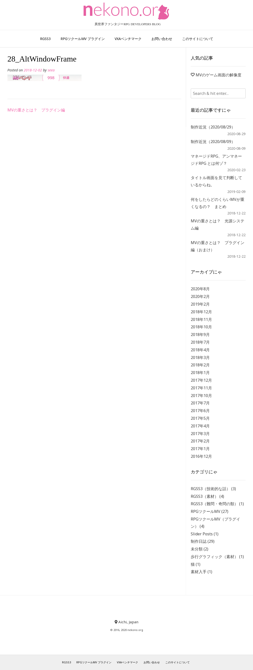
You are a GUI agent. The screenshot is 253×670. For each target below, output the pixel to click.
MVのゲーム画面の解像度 (218, 75)
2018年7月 (200, 342)
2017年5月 (200, 418)
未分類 (197, 549)
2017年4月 (200, 426)
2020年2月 (200, 296)
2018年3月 (200, 357)
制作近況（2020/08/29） (213, 127)
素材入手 (199, 571)
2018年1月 (200, 372)
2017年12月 (201, 380)
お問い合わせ (161, 38)
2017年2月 (200, 441)
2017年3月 (200, 433)
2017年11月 (201, 388)
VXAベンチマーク (128, 38)
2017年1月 (200, 448)
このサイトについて (197, 38)
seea (51, 70)
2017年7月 (200, 403)
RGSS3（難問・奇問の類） (214, 503)
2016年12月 (201, 456)
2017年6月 (200, 410)
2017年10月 (201, 395)
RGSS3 (45, 38)
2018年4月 (200, 350)
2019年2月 (200, 304)
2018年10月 (201, 327)
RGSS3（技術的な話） (210, 488)
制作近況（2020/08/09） (213, 141)
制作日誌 (199, 541)
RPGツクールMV (205, 511)
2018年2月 (200, 365)
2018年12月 (201, 311)
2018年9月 (200, 334)
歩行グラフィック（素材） (214, 556)
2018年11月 (201, 319)
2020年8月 (200, 289)
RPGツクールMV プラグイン (83, 38)
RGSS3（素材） (204, 496)
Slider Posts (202, 534)
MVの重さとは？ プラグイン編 (36, 110)
